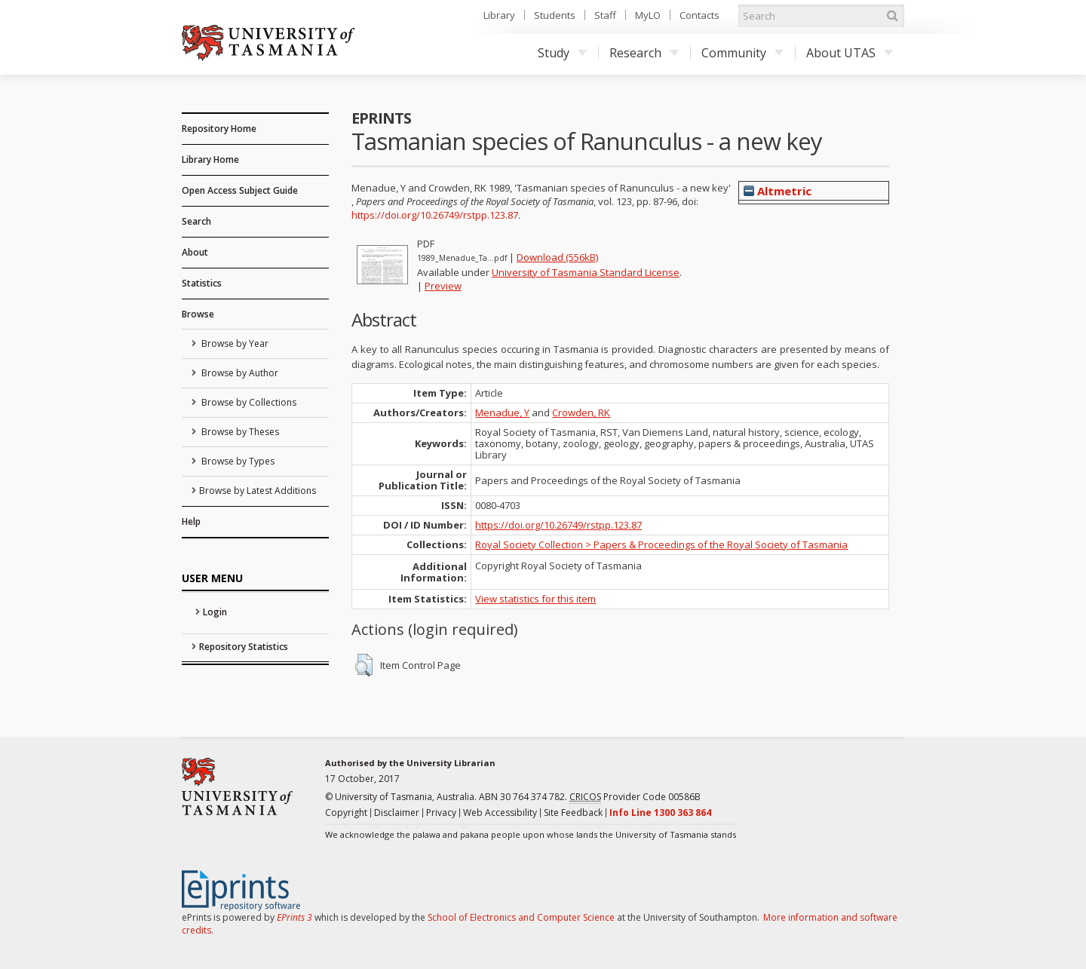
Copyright (346, 812)
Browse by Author (238, 372)
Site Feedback (573, 812)
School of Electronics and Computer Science (521, 917)
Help (191, 521)
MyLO (648, 15)
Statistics (202, 283)
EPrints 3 (294, 917)
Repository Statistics (243, 646)
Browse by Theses (239, 431)
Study (562, 52)
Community (742, 52)
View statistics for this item (535, 599)
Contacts (699, 15)
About (195, 252)
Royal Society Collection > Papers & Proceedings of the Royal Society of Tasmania (661, 544)
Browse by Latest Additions (257, 490)
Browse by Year (233, 343)
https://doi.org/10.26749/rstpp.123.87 (434, 215)
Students (554, 15)
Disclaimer (396, 812)
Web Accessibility (500, 812)
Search (196, 221)
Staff (605, 15)
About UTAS (849, 52)
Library (499, 15)
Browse (198, 314)
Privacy (441, 812)
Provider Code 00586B (635, 797)
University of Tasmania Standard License (586, 272)
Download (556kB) (557, 257)
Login (215, 612)
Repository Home (219, 128)
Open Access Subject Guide (240, 190)
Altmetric (777, 190)
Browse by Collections (247, 402)
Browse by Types (237, 461)
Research (644, 52)
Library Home (210, 159)
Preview (443, 286)
